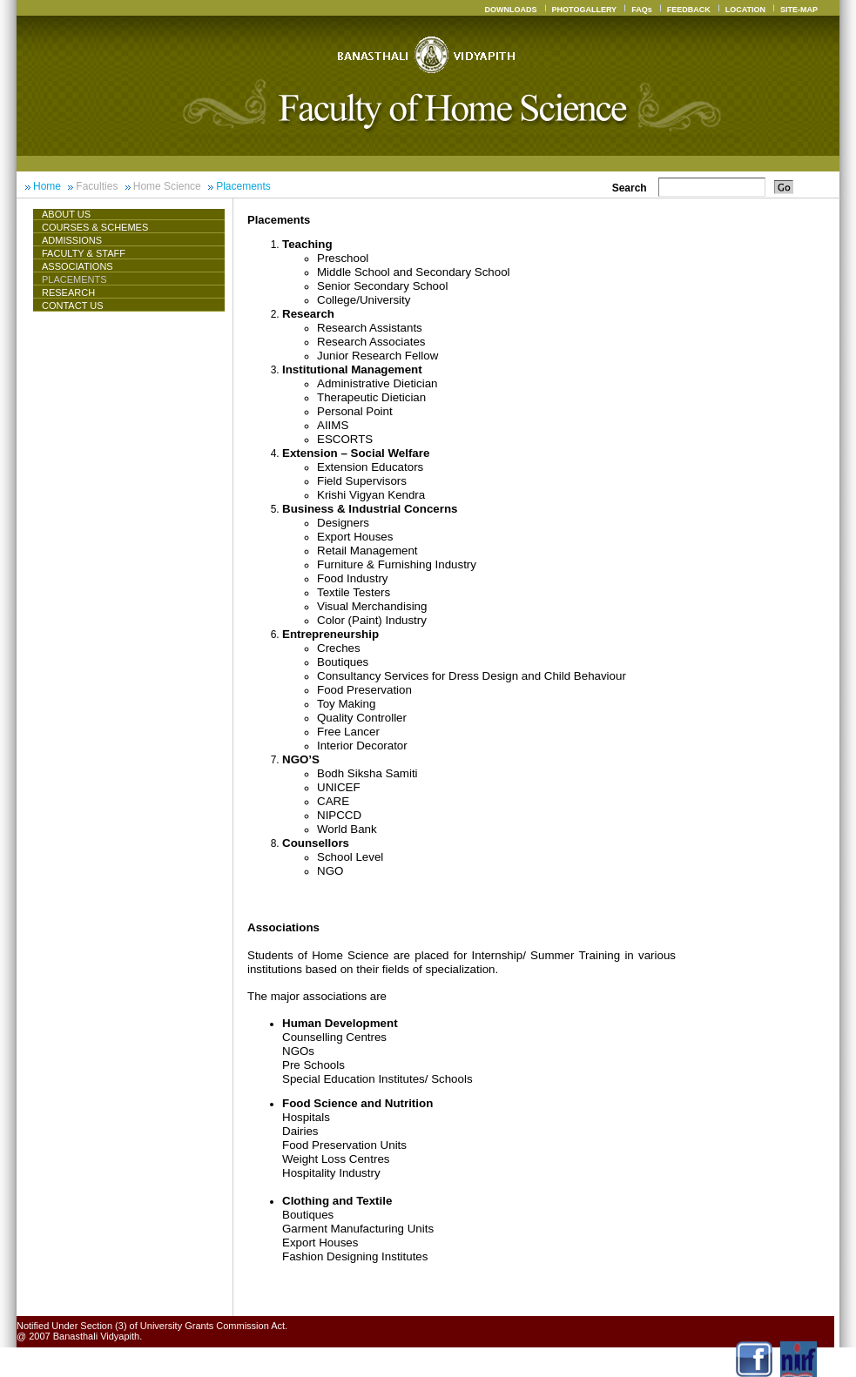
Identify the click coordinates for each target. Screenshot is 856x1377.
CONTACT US (73, 305)
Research (68, 292)
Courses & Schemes (95, 227)
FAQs (641, 9)
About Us (73, 214)
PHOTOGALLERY (584, 9)
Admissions (72, 240)
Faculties (97, 186)
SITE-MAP (799, 9)
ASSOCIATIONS (77, 266)
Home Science (167, 186)
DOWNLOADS (511, 9)
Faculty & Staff (83, 253)
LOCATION (745, 9)
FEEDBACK (689, 9)
